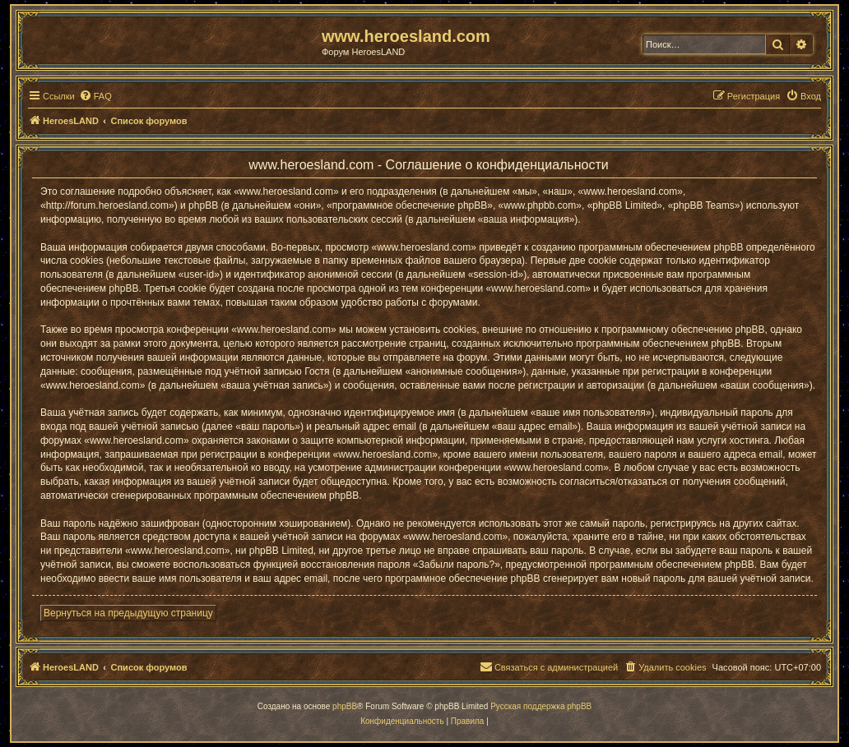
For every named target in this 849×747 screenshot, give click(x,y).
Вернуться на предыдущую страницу (128, 613)
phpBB (344, 706)
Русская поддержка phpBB (541, 706)
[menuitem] (95, 96)
